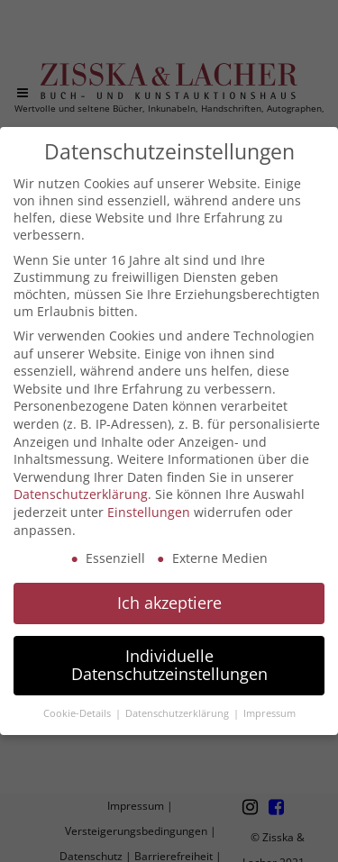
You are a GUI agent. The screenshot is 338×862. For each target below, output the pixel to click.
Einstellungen (148, 512)
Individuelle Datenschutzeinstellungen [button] (169, 665)
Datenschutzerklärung (81, 494)
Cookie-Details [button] (78, 713)
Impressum (269, 713)
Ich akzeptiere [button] (169, 602)
